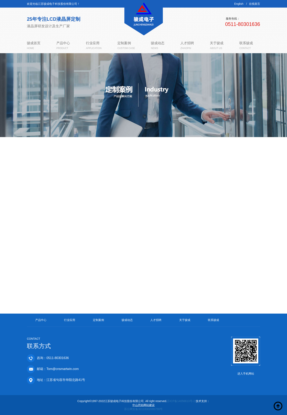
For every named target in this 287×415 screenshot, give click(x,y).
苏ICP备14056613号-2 (181, 401)
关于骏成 (184, 320)
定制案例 (98, 320)
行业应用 (69, 320)
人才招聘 (155, 320)
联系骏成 (213, 320)
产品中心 (40, 320)
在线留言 (254, 3)
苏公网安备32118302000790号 (143, 409)
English (238, 3)
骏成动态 (127, 320)
